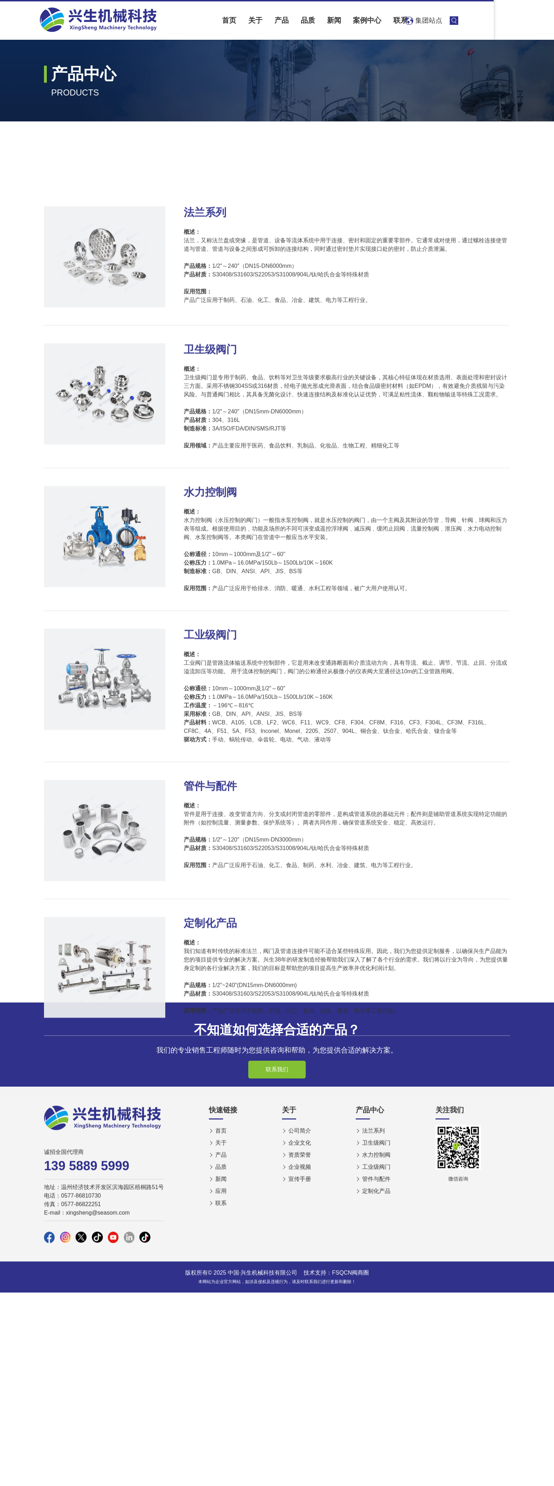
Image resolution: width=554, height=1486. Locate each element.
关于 (286, 20)
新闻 (376, 20)
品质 (346, 20)
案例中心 (413, 20)
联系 (451, 20)
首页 (256, 20)
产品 (316, 20)
